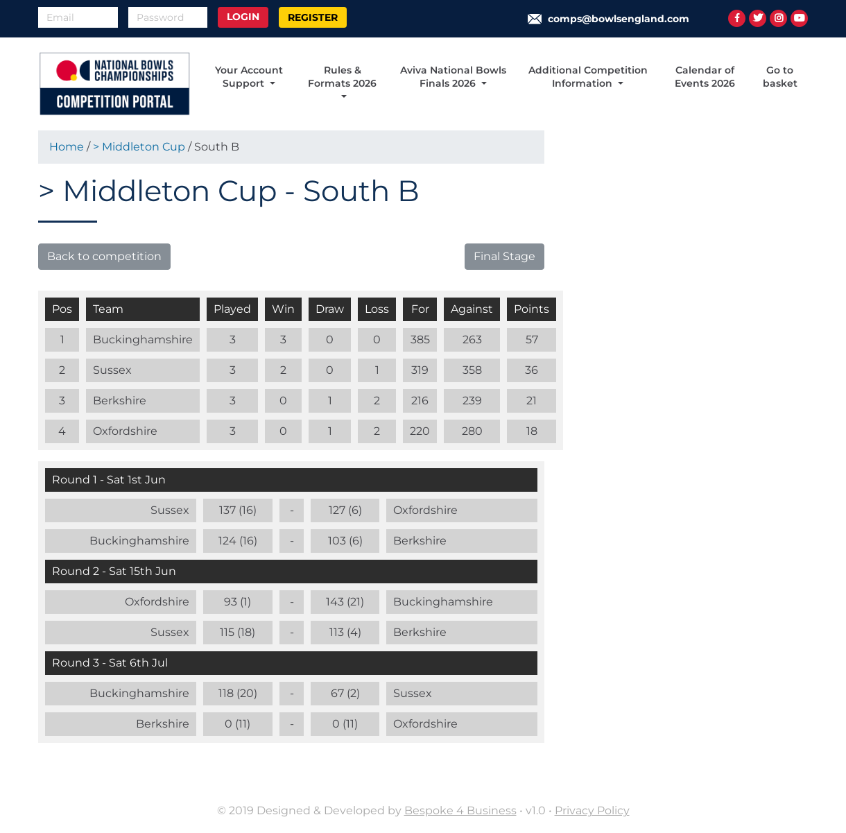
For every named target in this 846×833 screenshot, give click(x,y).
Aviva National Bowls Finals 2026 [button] (453, 76)
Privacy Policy (592, 810)
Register (313, 17)
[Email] (78, 17)
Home (66, 146)
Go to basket (780, 76)
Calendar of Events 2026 (705, 76)
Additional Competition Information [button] (588, 76)
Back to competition (104, 256)
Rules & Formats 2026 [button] (342, 76)
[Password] (168, 17)
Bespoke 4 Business (460, 810)
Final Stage (504, 256)
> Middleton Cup (140, 146)
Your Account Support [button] (249, 76)
